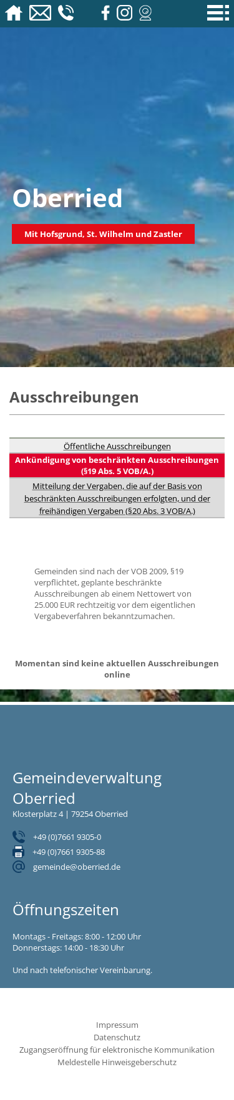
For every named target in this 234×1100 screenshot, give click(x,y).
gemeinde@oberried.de (76, 866)
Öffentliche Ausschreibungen (117, 446)
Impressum (117, 1024)
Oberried (67, 197)
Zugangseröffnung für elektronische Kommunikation (117, 1049)
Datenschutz (117, 1037)
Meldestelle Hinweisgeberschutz (117, 1062)
